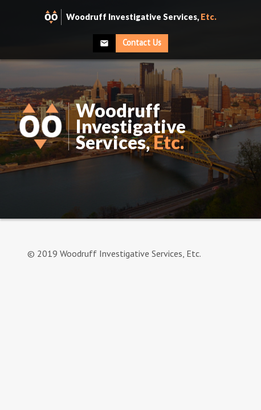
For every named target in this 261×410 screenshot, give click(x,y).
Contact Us (142, 42)
